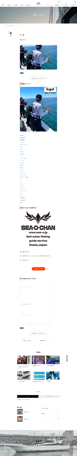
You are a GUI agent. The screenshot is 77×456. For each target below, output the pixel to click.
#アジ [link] (21, 179)
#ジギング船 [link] (22, 174)
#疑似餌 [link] (21, 167)
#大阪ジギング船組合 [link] (24, 177)
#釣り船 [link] (21, 170)
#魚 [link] (20, 200)
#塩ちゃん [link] (22, 172)
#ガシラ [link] (21, 184)
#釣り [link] (21, 193)
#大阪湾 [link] (21, 165)
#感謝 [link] (21, 202)
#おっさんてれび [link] (23, 144)
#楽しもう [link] (22, 195)
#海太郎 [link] (21, 151)
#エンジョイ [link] (22, 188)
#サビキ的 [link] (22, 163)
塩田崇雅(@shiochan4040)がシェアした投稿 (35, 322)
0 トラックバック (49, 396)
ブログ (21, 41)
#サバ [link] (21, 181)
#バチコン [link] (22, 156)
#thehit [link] (21, 146)
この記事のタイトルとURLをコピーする (38, 78)
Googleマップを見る (38, 268)
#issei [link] (21, 149)
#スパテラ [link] (22, 160)
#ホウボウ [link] (22, 186)
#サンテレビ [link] (22, 142)
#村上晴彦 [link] (22, 153)
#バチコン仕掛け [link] (23, 158)
